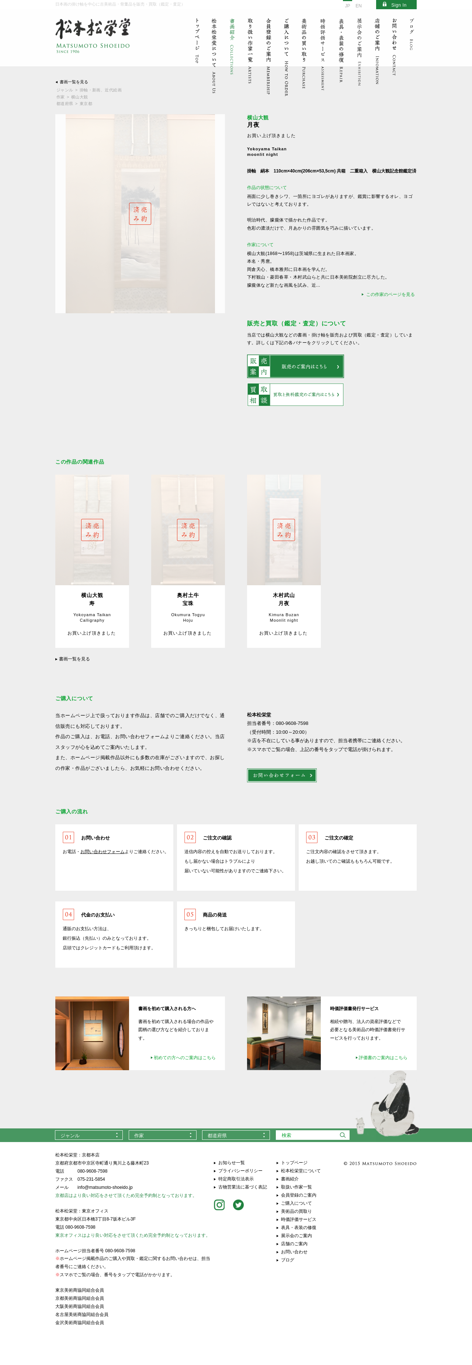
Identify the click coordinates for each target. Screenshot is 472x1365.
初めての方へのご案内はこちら (185, 1057)
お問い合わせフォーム (102, 851)
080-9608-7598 (92, 1171)
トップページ (294, 1162)
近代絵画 (113, 90)
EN (358, 5)
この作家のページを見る (390, 294)
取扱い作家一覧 (296, 1187)
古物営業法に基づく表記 (242, 1187)
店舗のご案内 (294, 1243)
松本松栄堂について (301, 1170)
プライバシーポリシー (240, 1170)
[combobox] (89, 1135)
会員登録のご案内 (298, 1195)
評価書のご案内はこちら (383, 1057)
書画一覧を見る (74, 82)
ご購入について (296, 1203)
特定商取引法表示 (236, 1178)
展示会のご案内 (296, 1235)
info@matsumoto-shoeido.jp (105, 1187)
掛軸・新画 (90, 90)
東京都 (86, 103)
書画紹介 (290, 1178)
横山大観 (79, 97)
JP (347, 5)
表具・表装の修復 (298, 1227)
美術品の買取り (296, 1211)
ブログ (287, 1260)
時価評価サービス (298, 1219)
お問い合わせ (294, 1251)
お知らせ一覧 (231, 1162)
